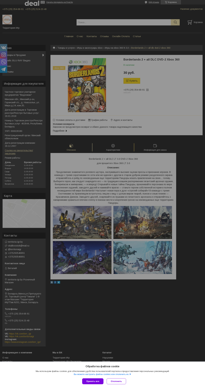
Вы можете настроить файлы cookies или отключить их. (101, 374)
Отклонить (116, 381)
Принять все (92, 381)
